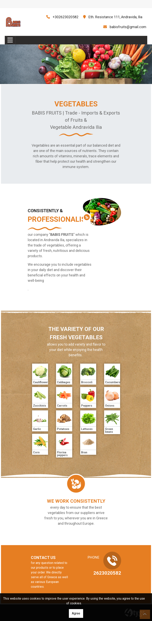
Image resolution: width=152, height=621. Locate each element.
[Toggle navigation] (10, 40)
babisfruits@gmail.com (128, 27)
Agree (76, 613)
